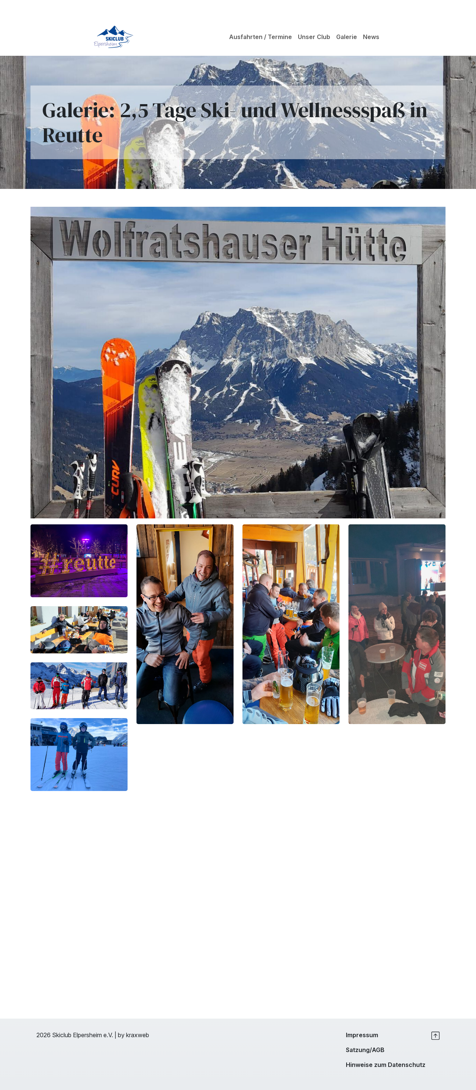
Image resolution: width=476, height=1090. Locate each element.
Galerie (346, 37)
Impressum (362, 1035)
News (371, 37)
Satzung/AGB (365, 1050)
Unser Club (314, 37)
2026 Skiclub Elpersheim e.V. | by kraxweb (92, 1035)
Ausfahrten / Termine (260, 37)
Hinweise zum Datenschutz (385, 1064)
